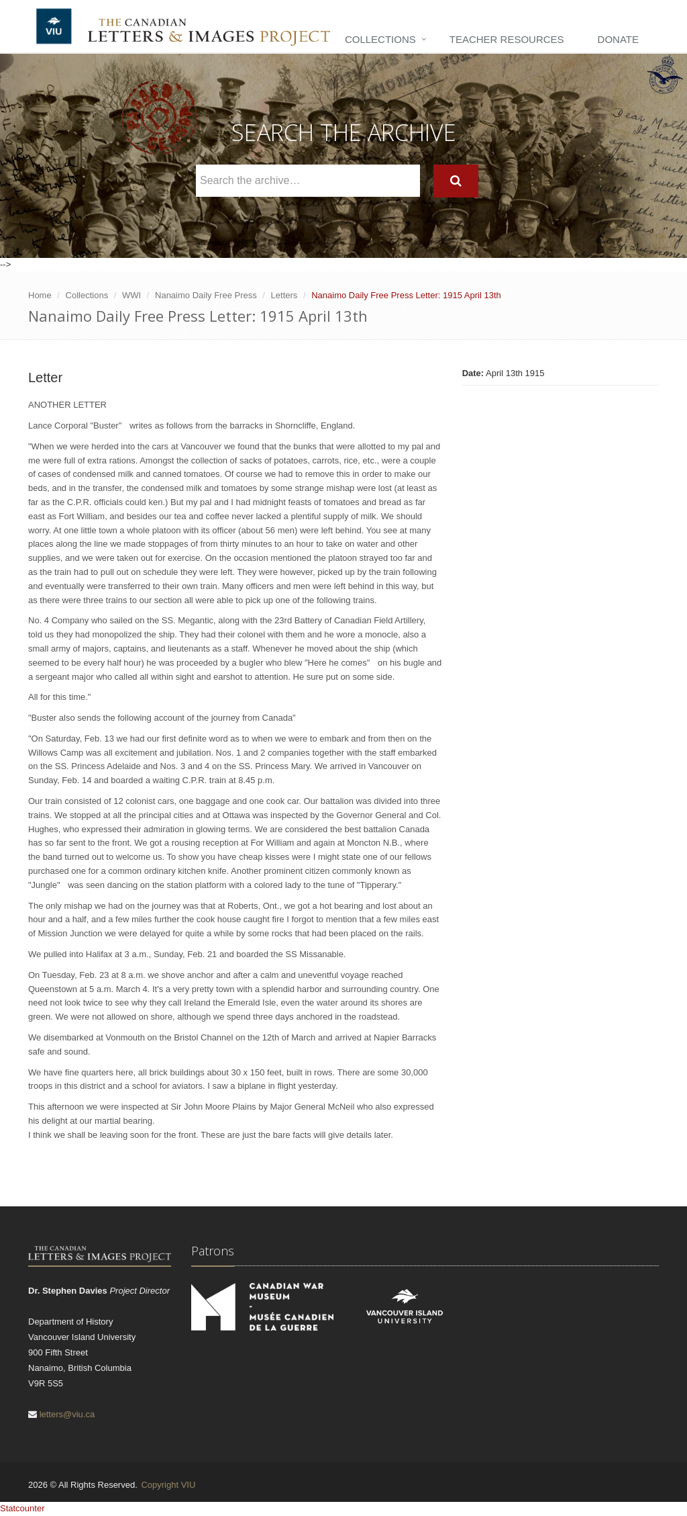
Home (40, 295)
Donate (618, 39)
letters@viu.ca (67, 1414)
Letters (284, 295)
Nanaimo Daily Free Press (206, 295)
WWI (131, 295)
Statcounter (22, 1508)
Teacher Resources (507, 39)
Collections (380, 39)
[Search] (455, 181)
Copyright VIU (168, 1485)
